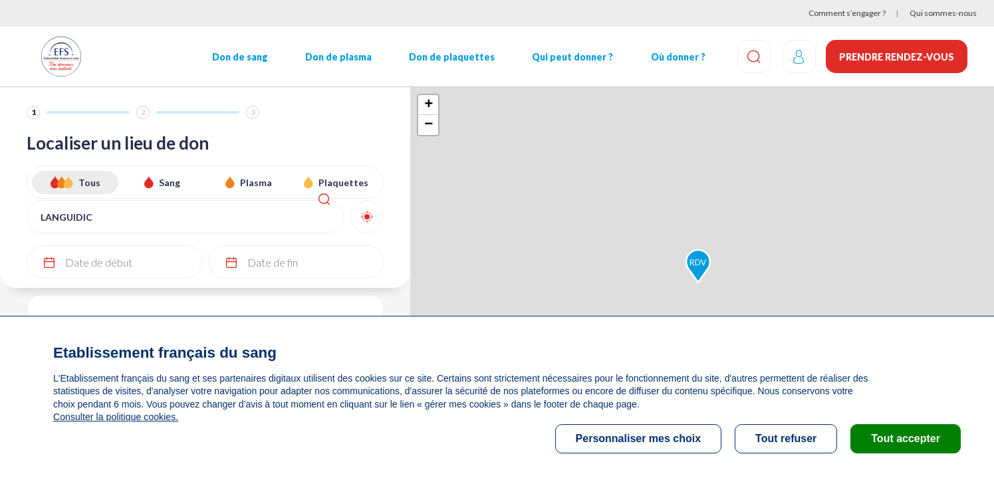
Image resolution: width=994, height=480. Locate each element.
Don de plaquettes (449, 56)
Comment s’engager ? (847, 13)
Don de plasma (336, 56)
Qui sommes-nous (943, 13)
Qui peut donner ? (569, 56)
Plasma (256, 182)
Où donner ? (673, 56)
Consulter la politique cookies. (115, 417)
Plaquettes (343, 182)
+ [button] (428, 105)
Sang (169, 182)
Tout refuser (785, 438)
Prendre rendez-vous (896, 56)
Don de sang (239, 56)
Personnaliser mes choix (638, 438)
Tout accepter (905, 438)
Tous (89, 182)
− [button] (428, 125)
